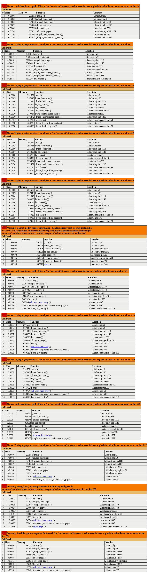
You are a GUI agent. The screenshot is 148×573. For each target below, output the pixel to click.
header (47, 264)
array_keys (38, 526)
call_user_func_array (38, 302)
